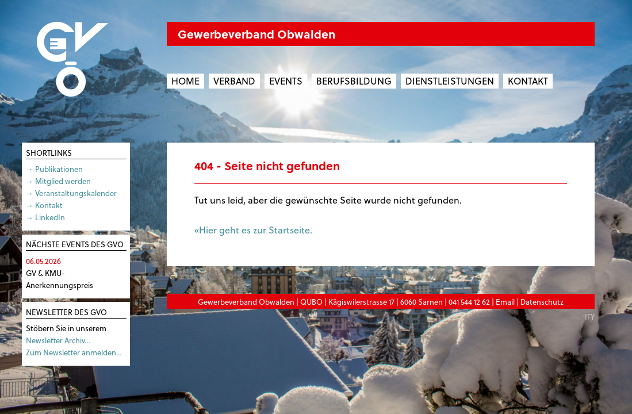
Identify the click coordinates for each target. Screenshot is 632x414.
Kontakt (528, 80)
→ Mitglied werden (58, 180)
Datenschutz (542, 301)
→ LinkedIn (45, 217)
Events (285, 80)
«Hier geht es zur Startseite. (253, 229)
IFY (590, 316)
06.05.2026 (43, 260)
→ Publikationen (54, 168)
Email (505, 301)
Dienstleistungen (449, 80)
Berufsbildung (354, 80)
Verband (234, 80)
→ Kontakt (44, 205)
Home (185, 80)
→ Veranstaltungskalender (71, 192)
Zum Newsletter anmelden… (74, 352)
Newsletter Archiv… (58, 340)
